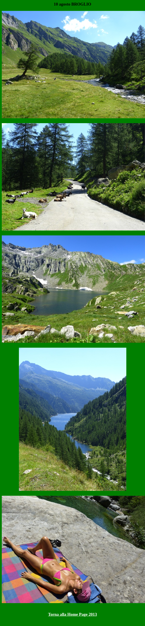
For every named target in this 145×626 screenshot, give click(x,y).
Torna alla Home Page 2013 (72, 614)
